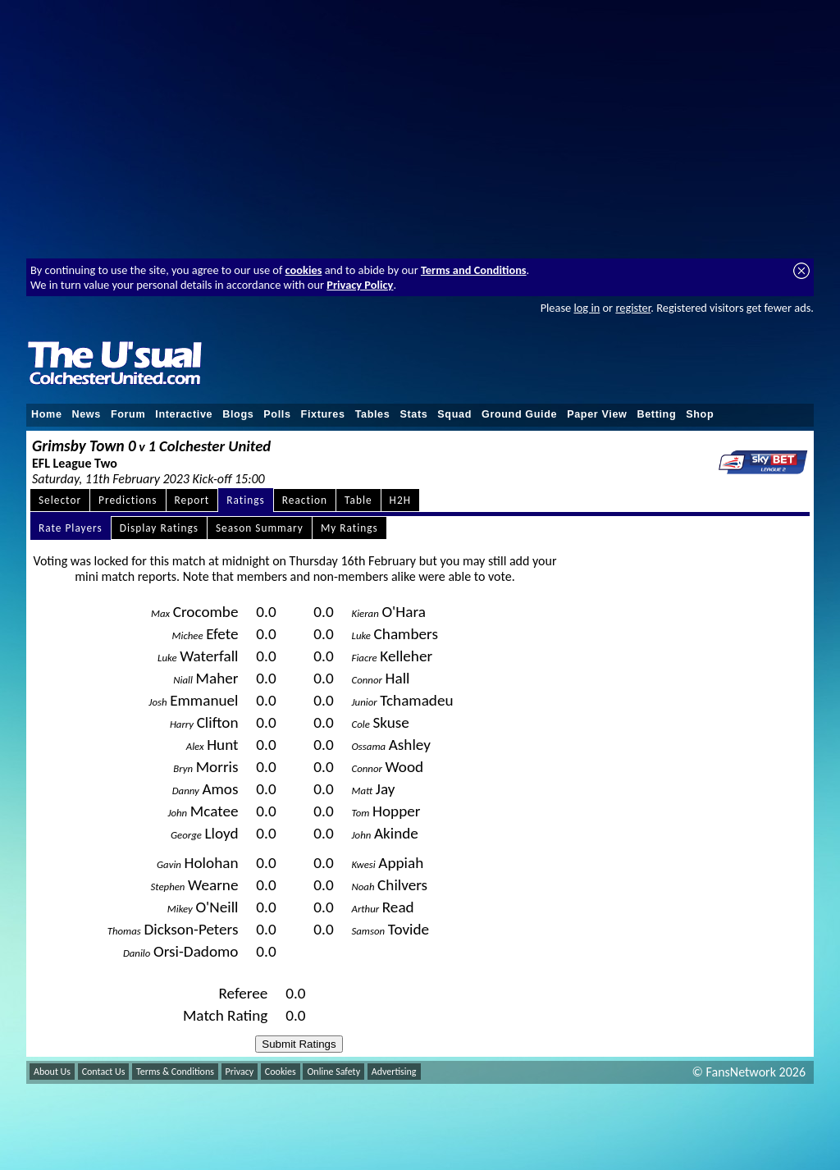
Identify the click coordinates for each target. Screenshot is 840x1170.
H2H (400, 500)
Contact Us (104, 1071)
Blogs (237, 414)
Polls (276, 414)
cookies (303, 270)
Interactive (183, 414)
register (633, 307)
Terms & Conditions (175, 1071)
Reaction (304, 500)
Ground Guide (519, 414)
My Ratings (349, 528)
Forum (128, 414)
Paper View (597, 414)
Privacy (240, 1071)
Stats (413, 414)
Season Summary (260, 528)
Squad (454, 414)
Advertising (394, 1071)
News (86, 414)
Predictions (127, 500)
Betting (656, 414)
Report (192, 500)
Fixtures (323, 414)
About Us (52, 1071)
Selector (60, 500)
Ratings (245, 500)
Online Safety (333, 1071)
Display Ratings (159, 528)
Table (358, 500)
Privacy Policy (359, 284)
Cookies (280, 1071)
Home (46, 414)
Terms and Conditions (474, 270)
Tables (372, 414)
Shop (700, 414)
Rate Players (71, 528)
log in (586, 307)
